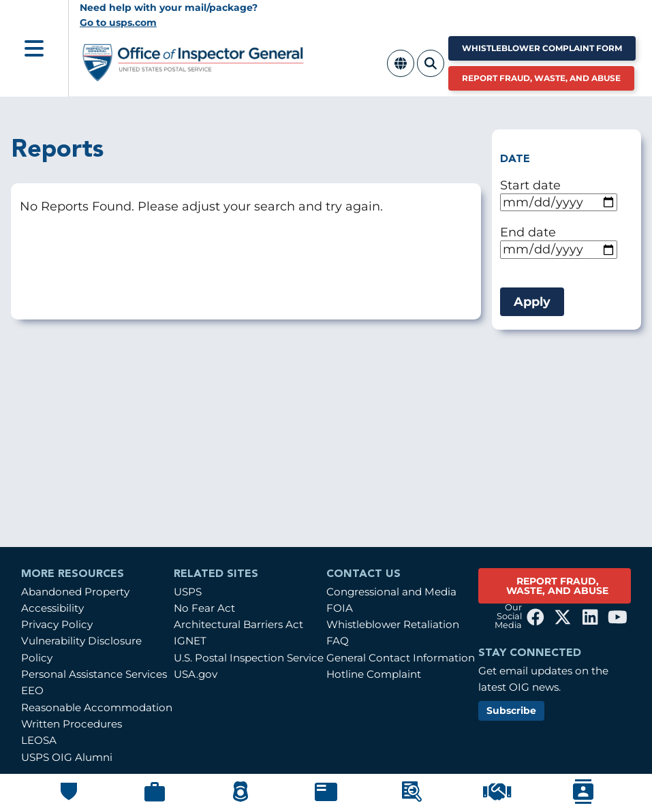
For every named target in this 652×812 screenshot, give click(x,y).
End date (528, 232)
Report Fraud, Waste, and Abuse (541, 78)
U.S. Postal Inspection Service (249, 657)
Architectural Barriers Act (238, 624)
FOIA (339, 608)
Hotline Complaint (373, 674)
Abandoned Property (75, 591)
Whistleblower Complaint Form (542, 48)
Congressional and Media (391, 591)
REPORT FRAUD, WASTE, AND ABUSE (557, 586)
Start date (530, 185)
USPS (188, 591)
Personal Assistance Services (94, 674)
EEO (32, 690)
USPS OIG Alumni (66, 757)
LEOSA (39, 740)
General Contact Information (400, 657)
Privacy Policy (57, 624)
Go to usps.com (118, 22)
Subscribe (511, 710)
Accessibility (52, 608)
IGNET (190, 640)
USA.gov (195, 674)
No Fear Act (204, 608)
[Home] (193, 76)
